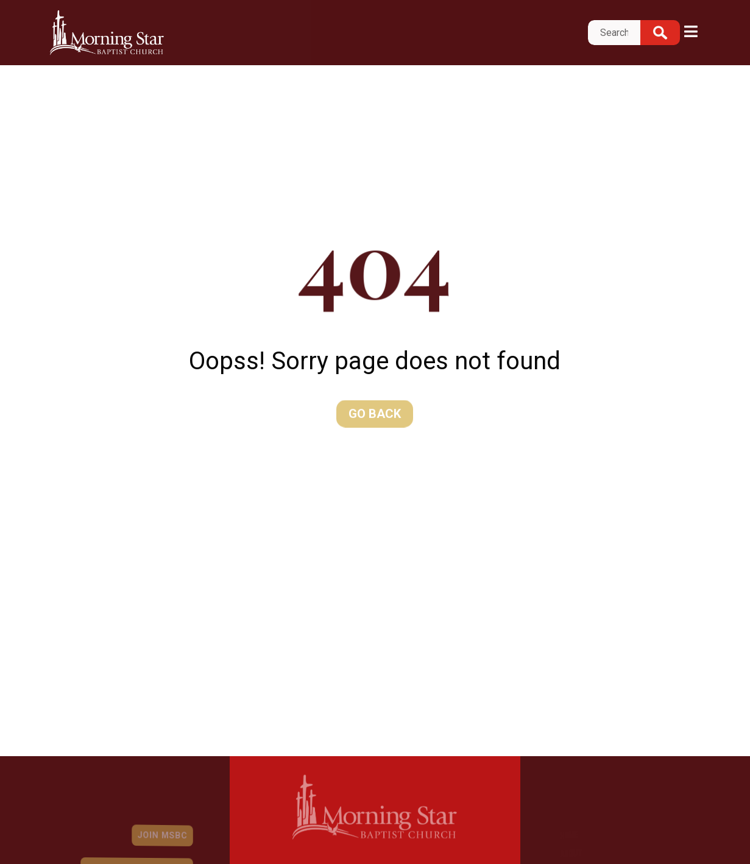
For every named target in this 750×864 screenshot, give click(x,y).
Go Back (374, 413)
